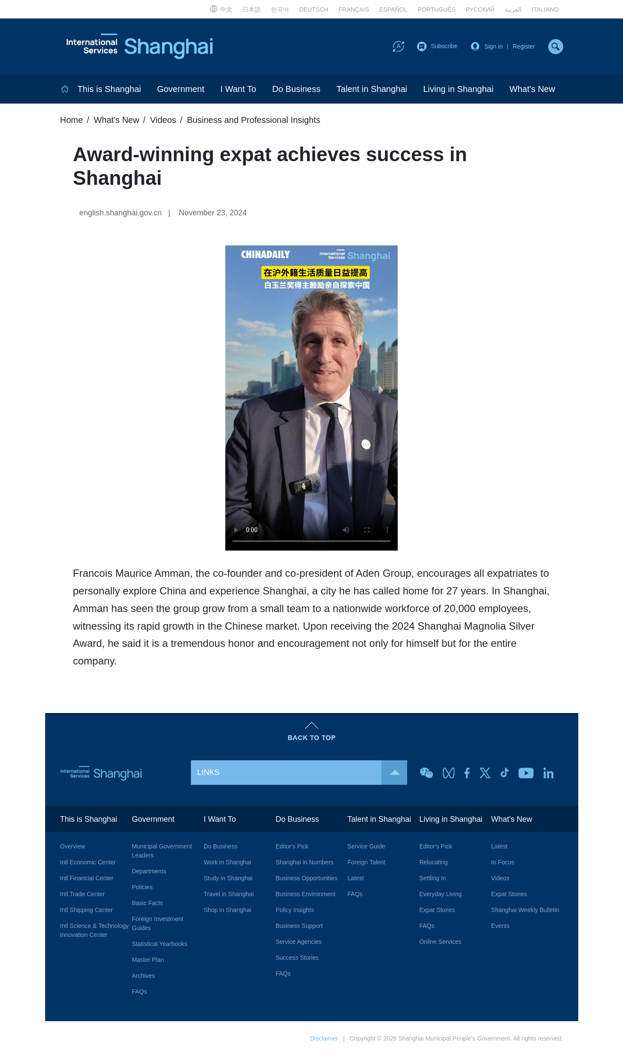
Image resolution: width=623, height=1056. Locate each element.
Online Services (440, 941)
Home (71, 120)
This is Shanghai (109, 89)
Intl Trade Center (82, 894)
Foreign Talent (366, 862)
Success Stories (297, 957)
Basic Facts (147, 903)
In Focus (502, 862)
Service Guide (366, 846)
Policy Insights (295, 909)
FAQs (139, 991)
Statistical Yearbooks (159, 943)
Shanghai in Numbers (305, 862)
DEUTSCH (313, 9)
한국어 (280, 9)
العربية (513, 9)
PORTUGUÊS (436, 9)
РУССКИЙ (480, 9)
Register (524, 46)
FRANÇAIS (354, 9)
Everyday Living (440, 894)
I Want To (238, 89)
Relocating (433, 862)
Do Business (296, 89)
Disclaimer (324, 1038)
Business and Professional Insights (253, 120)
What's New (532, 89)
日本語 (251, 9)
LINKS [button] (302, 772)
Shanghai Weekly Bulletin (525, 909)
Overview (72, 846)
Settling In (432, 878)
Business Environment (305, 894)
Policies (142, 887)
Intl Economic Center (88, 862)
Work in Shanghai (227, 862)
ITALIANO (545, 9)
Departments (149, 871)
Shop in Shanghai (228, 909)
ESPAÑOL (393, 9)
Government (180, 89)
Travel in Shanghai (229, 894)
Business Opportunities (307, 878)
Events (500, 925)
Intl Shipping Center (86, 909)
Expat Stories (437, 909)
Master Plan (148, 959)
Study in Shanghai (228, 878)
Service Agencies (299, 941)
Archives (143, 975)
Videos (163, 120)
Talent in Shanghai (371, 89)
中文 (220, 8)
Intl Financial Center (87, 878)
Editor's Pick (292, 846)
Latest (355, 878)
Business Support (299, 925)
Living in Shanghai (458, 89)
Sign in (493, 46)
